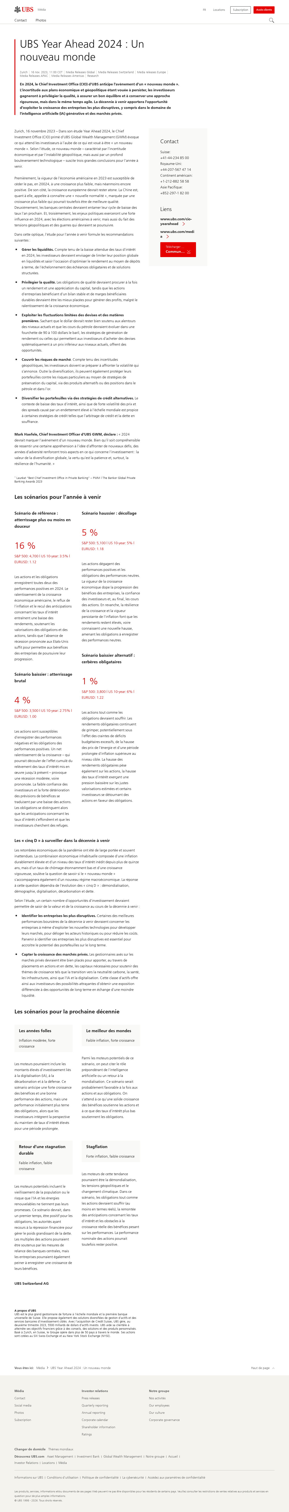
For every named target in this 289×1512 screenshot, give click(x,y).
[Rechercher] (272, 20)
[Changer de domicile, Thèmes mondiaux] (60, 1449)
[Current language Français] (204, 10)
